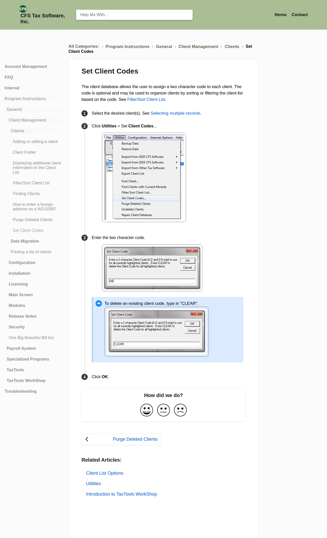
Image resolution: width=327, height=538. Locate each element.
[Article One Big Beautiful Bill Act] (33, 337)
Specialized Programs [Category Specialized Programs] (28, 359)
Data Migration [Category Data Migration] (25, 241)
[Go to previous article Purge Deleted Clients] (121, 439)
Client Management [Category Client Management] (27, 120)
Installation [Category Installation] (19, 273)
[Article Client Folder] (33, 152)
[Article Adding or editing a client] (33, 141)
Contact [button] (300, 14)
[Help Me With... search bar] (134, 15)
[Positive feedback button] (147, 410)
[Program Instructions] (128, 46)
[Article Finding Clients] (33, 193)
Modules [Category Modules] (17, 305)
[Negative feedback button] (180, 410)
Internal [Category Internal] (12, 88)
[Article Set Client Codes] (33, 230)
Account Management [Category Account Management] (26, 66)
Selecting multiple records (175, 113)
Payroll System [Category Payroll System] (21, 348)
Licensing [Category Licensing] (18, 284)
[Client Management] (199, 46)
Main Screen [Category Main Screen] (21, 295)
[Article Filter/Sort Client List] (33, 183)
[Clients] (232, 46)
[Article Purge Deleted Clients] (33, 220)
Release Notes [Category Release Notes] (23, 316)
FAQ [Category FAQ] (9, 77)
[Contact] (299, 14)
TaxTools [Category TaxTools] (15, 370)
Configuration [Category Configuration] (22, 262)
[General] (164, 46)
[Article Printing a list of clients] (33, 252)
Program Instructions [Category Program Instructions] (25, 99)
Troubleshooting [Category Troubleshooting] (21, 391)
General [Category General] (14, 109)
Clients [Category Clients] (17, 131)
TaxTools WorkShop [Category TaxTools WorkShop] (26, 380)
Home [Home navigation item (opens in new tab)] (281, 14)
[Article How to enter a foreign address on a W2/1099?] (33, 206)
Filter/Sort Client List (146, 99)
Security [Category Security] (17, 327)
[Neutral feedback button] (163, 410)
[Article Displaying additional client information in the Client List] (33, 168)
